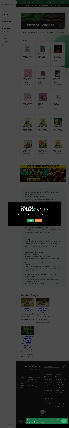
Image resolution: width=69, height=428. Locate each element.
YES (30, 220)
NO (38, 220)
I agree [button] (64, 421)
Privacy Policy (34, 422)
